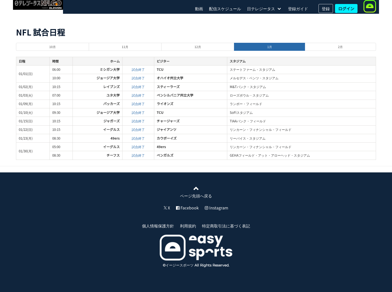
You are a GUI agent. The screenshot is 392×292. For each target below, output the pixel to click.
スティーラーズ (168, 86)
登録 (326, 9)
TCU (160, 69)
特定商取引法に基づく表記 (226, 226)
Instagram (216, 208)
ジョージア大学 (108, 78)
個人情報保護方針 (158, 226)
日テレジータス (261, 9)
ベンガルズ (165, 155)
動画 (199, 9)
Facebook (187, 208)
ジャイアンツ (166, 129)
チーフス (113, 155)
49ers (115, 138)
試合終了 (138, 69)
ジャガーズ (111, 121)
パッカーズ (111, 103)
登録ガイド (298, 9)
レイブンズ (111, 86)
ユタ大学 (113, 95)
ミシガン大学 (110, 69)
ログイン (346, 9)
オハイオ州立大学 (170, 78)
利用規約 (188, 226)
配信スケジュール (225, 9)
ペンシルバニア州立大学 (175, 95)
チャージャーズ (168, 121)
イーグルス (111, 129)
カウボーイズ (167, 138)
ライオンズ (165, 103)
